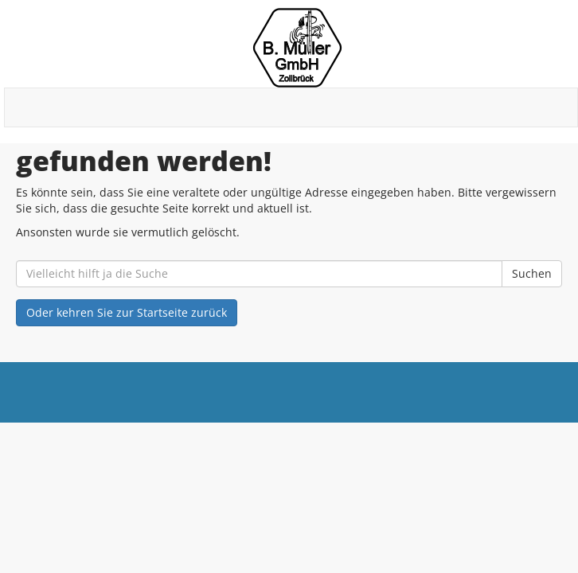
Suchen (532, 273)
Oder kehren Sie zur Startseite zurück (126, 312)
